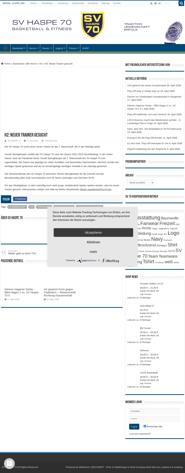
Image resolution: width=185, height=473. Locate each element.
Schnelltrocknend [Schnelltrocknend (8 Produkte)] (141, 245)
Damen (46, 48)
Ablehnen (93, 242)
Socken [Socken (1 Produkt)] (148, 251)
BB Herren (31, 63)
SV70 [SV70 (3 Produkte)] (171, 251)
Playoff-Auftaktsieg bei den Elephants (146, 149)
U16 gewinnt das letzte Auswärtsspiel (146, 85)
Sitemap (105, 3)
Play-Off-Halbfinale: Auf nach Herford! (146, 114)
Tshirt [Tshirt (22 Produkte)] (148, 261)
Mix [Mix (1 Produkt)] (141, 240)
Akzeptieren (93, 232)
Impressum (63, 3)
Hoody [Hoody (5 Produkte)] (146, 228)
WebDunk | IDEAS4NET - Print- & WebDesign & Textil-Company (112, 467)
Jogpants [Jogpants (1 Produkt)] (174, 228)
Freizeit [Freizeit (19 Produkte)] (167, 223)
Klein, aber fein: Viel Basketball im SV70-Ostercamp (154, 129)
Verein (33, 3)
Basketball (17, 48)
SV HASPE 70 (14, 141)
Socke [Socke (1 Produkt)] (142, 251)
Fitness (72, 48)
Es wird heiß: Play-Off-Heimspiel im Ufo (147, 143)
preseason (44, 207)
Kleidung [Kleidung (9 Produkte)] (143, 233)
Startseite (5, 48)
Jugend (59, 48)
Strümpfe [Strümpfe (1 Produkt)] (163, 251)
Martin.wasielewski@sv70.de (95, 189)
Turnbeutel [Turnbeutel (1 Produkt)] (159, 262)
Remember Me (153, 426)
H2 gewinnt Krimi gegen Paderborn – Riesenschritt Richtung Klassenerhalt (60, 292)
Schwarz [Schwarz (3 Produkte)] (161, 245)
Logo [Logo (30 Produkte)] (173, 233)
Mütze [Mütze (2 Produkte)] (147, 240)
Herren (32, 48)
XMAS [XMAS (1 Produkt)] (176, 262)
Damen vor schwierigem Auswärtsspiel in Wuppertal (154, 96)
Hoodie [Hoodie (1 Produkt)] (138, 228)
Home (5, 63)
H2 (41, 63)
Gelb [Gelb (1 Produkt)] (177, 224)
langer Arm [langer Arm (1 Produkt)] (162, 234)
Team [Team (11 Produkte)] (153, 256)
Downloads (47, 3)
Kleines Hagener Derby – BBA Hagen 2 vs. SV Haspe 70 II (21, 292)
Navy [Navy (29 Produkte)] (157, 239)
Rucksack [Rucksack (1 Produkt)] (168, 240)
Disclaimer (93, 3)
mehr (93, 251)
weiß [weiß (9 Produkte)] (169, 262)
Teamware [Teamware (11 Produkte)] (168, 256)
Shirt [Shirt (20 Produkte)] (172, 244)
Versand (147, 294)
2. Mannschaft (18, 207)
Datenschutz (78, 3)
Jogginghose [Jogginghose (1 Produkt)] (163, 228)
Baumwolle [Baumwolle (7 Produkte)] (169, 218)
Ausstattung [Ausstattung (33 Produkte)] (146, 217)
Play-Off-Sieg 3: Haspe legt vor (143, 91)
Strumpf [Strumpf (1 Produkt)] (155, 251)
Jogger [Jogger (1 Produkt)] (155, 228)
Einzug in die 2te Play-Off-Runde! (144, 137)
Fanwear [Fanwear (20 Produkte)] (149, 223)
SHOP (85, 48)
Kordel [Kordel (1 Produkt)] (154, 234)
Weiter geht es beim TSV (26, 252)
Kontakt (117, 3)
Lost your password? (140, 433)
